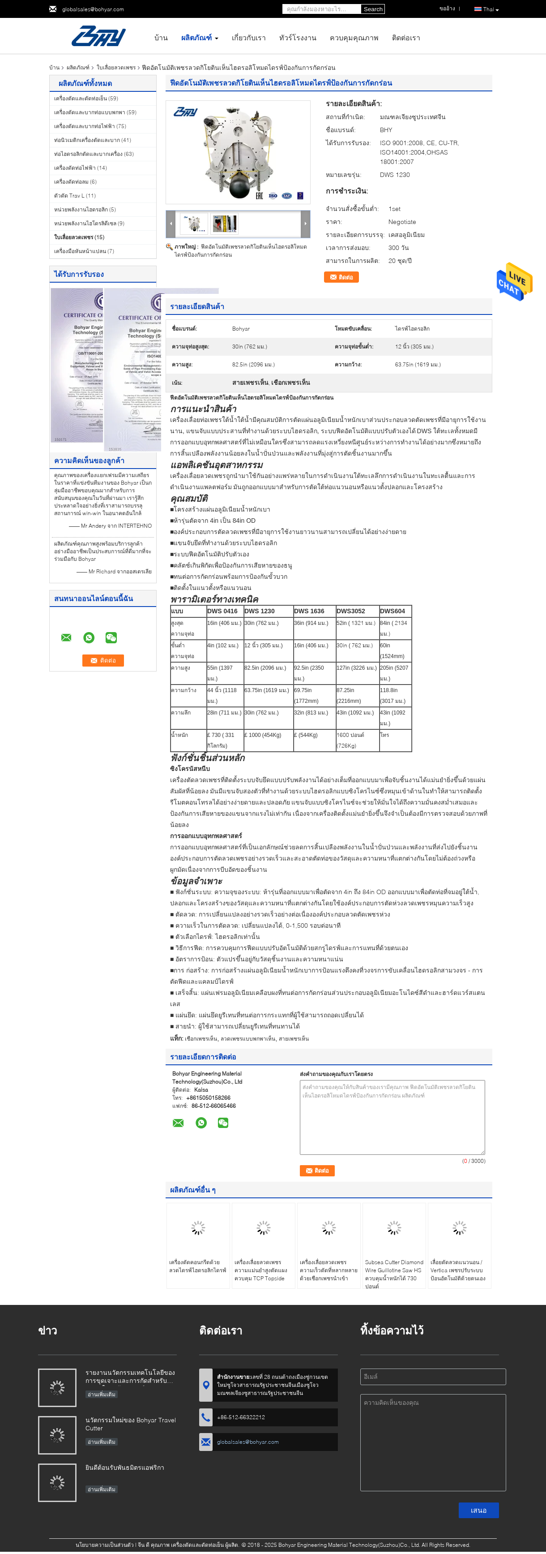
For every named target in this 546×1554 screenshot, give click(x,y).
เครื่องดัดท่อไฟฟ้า (75, 167)
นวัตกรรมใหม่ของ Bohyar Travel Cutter (130, 1424)
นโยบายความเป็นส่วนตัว (105, 1544)
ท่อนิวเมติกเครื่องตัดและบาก (87, 140)
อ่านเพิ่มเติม (101, 1394)
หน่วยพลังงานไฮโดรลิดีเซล (85, 223)
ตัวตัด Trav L (69, 195)
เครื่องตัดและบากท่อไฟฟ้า (84, 126)
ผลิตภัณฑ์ (196, 37)
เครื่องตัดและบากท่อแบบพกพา (89, 112)
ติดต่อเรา (406, 37)
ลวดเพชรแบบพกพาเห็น (248, 1038)
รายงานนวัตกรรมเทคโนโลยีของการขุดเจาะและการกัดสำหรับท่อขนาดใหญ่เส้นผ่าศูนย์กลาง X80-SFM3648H (130, 1377)
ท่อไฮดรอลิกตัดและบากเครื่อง (88, 154)
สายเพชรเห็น (294, 1038)
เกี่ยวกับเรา (249, 37)
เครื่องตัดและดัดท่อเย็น (80, 98)
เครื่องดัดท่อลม (71, 181)
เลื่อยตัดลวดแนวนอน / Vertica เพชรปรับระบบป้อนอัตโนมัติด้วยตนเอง (458, 1270)
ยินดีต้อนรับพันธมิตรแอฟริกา (124, 1467)
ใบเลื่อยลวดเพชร (116, 67)
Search (373, 9)
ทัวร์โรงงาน (297, 37)
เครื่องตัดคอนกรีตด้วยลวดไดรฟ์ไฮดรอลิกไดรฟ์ (197, 1266)
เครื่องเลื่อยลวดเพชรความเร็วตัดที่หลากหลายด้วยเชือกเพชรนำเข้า (329, 1270)
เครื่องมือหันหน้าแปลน (80, 251)
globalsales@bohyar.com (93, 9)
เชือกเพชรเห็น (201, 1038)
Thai (491, 9)
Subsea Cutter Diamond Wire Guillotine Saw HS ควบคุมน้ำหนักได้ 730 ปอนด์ (394, 1274)
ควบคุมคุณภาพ (354, 37)
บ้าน (161, 37)
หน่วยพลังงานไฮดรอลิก (81, 209)
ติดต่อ (346, 277)
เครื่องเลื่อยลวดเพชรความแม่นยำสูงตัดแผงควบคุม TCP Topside (261, 1270)
